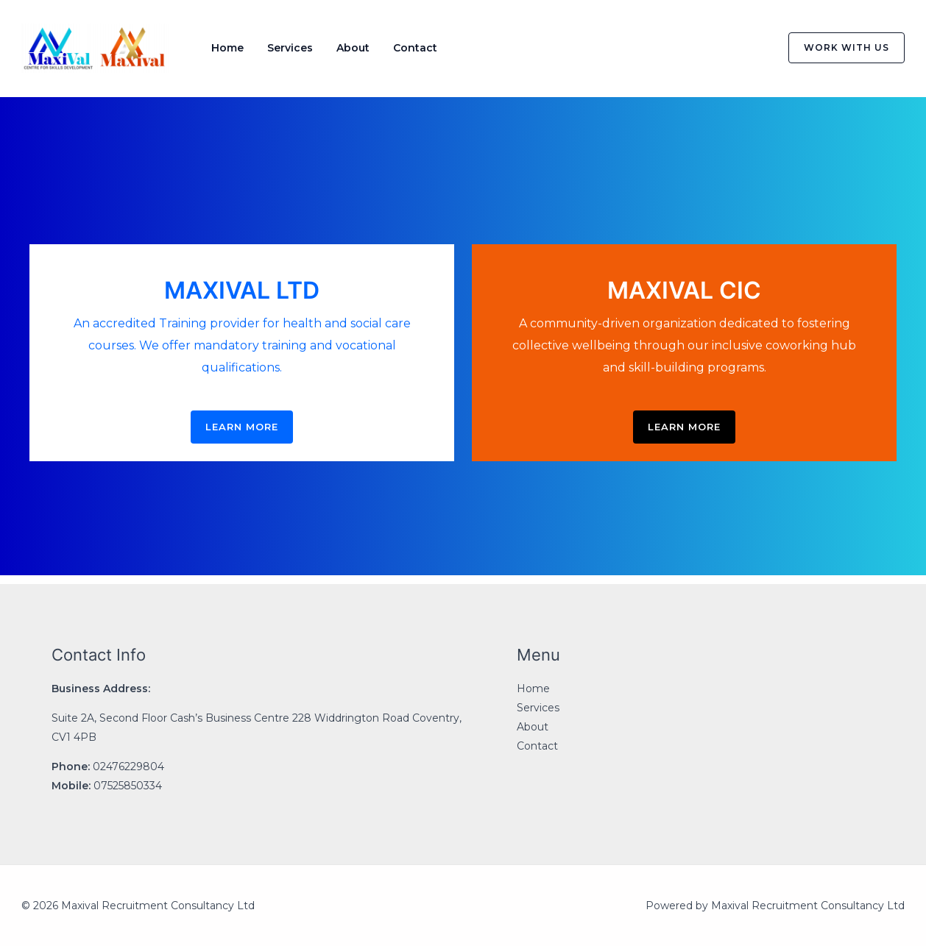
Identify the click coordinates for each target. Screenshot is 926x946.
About (353, 47)
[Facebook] (687, 48)
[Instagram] (749, 48)
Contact (415, 47)
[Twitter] (718, 48)
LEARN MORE (241, 427)
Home (227, 47)
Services (290, 47)
